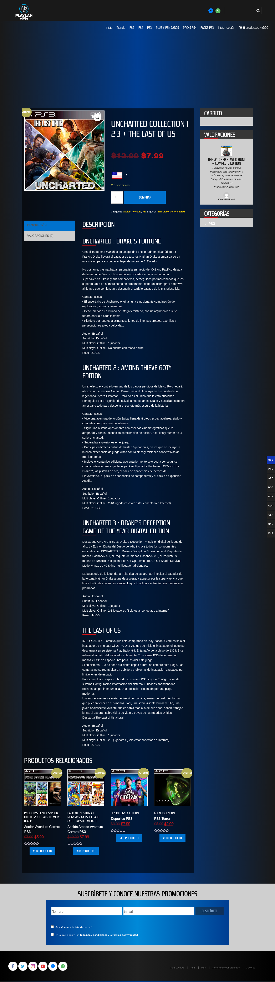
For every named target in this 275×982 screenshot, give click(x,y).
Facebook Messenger (57, 967)
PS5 (131, 28)
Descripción (37, 225)
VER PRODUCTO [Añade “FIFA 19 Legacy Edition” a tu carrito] (129, 838)
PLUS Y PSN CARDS (167, 28)
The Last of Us (165, 212)
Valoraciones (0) (40, 236)
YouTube (46, 967)
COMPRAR (145, 197)
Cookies (250, 968)
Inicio (109, 28)
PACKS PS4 (189, 28)
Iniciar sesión (226, 28)
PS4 (140, 28)
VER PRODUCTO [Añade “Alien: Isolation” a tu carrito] (172, 838)
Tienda (121, 28)
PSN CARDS (177, 968)
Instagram (35, 967)
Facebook (13, 967)
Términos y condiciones (93, 935)
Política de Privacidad (125, 935)
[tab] (49, 226)
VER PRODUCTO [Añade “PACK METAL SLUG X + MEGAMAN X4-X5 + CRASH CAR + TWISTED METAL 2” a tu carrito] (85, 851)
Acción (127, 212)
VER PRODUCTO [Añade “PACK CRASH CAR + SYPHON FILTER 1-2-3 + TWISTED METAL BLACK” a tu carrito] (42, 851)
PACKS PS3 (207, 28)
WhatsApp (67, 967)
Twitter (24, 967)
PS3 (149, 28)
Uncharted (179, 212)
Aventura (136, 212)
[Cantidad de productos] (117, 197)
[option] (226, 174)
